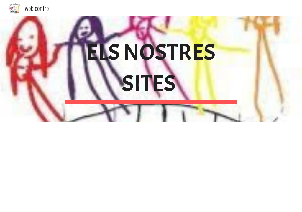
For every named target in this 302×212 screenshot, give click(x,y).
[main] (151, 69)
